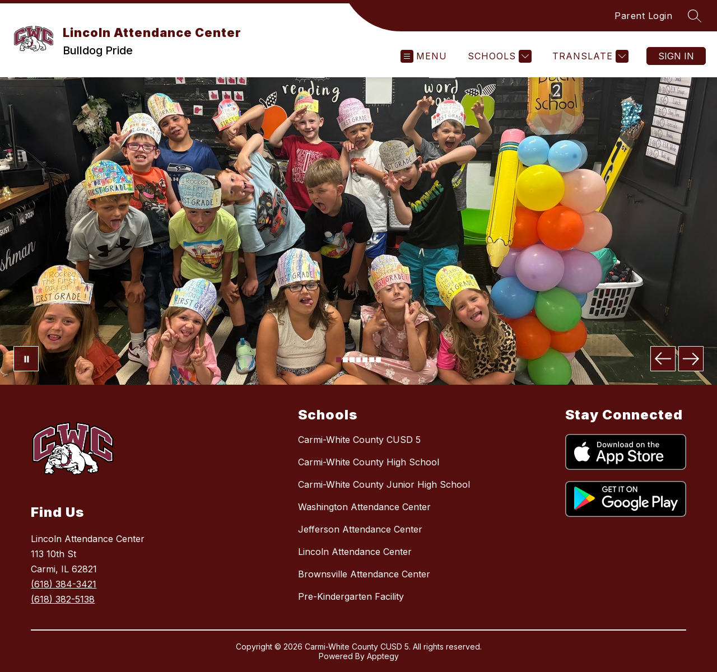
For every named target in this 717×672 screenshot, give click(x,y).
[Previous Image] (663, 358)
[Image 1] (338, 359)
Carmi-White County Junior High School (384, 484)
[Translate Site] (589, 56)
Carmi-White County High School (368, 462)
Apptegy (383, 656)
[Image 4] (358, 359)
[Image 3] (352, 359)
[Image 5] (364, 359)
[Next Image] (691, 358)
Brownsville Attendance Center (364, 574)
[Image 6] (371, 359)
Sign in (676, 56)
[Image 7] (378, 359)
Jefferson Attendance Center (360, 529)
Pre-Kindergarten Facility (351, 596)
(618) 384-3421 (63, 584)
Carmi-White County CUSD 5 (359, 439)
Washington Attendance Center (364, 506)
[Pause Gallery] (26, 358)
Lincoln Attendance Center (355, 551)
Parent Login (643, 15)
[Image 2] (345, 359)
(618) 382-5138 (63, 599)
